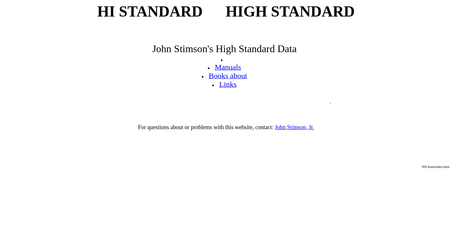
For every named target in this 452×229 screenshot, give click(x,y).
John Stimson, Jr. (294, 127)
